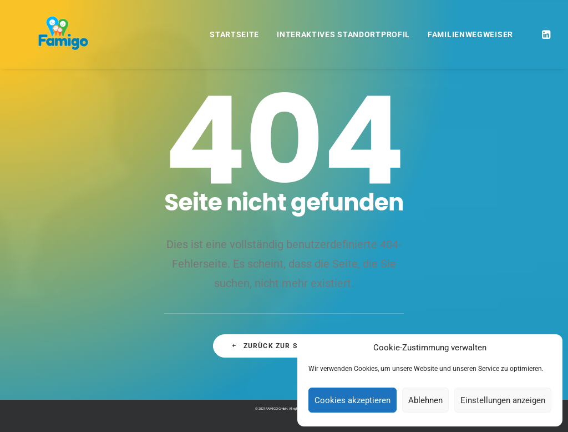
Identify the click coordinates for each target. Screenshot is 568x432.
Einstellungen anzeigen (502, 400)
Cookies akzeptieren (352, 400)
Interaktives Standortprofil (343, 34)
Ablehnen (425, 400)
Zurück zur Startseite (284, 346)
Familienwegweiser (470, 34)
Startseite (234, 34)
